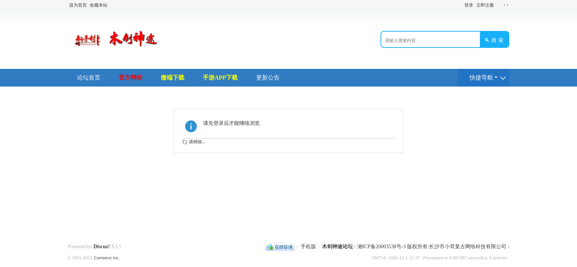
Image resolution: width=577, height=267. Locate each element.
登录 (468, 5)
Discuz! (101, 246)
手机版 (308, 246)
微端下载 (172, 77)
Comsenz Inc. (107, 257)
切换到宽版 (506, 5)
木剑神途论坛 (337, 246)
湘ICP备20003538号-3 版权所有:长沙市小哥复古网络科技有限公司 (431, 246)
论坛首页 (88, 77)
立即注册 (485, 5)
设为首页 (78, 5)
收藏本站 (98, 5)
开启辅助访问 (499, 5)
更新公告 (268, 77)
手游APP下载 (220, 77)
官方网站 (130, 77)
